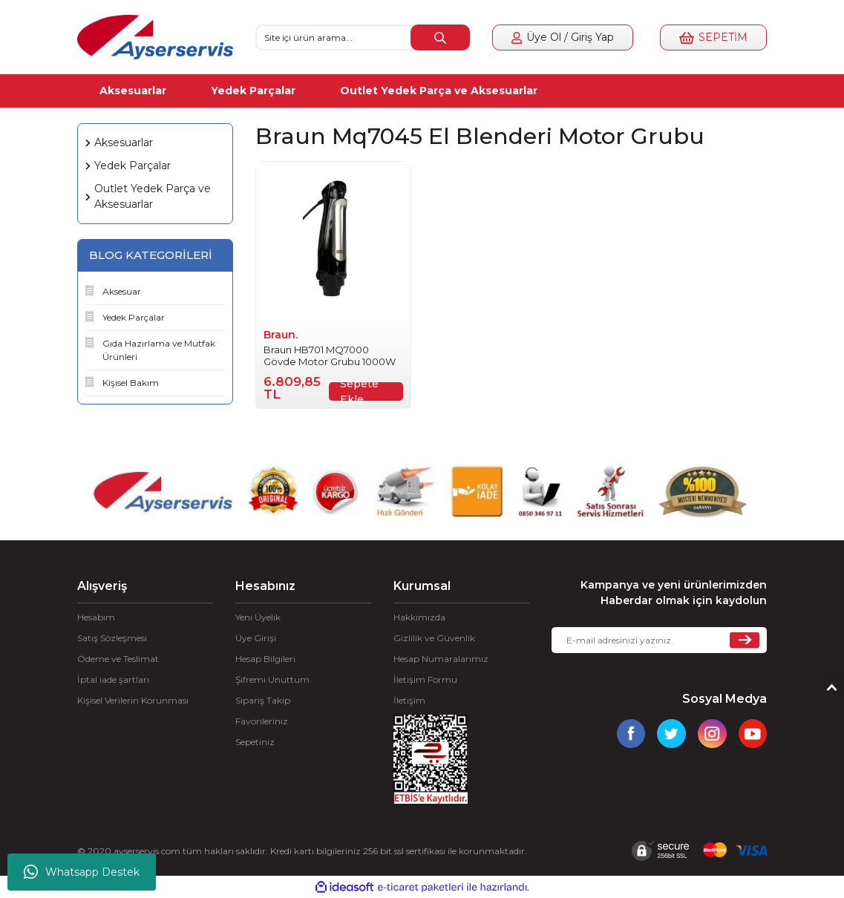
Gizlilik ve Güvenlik (434, 637)
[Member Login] (562, 37)
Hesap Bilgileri (265, 658)
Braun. (281, 334)
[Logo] (155, 37)
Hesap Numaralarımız (440, 658)
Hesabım (96, 617)
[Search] (363, 37)
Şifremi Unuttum (272, 679)
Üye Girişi (255, 637)
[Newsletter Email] (659, 640)
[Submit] (744, 640)
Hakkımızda (419, 617)
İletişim (409, 700)
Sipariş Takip (262, 700)
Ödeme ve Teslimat (118, 658)
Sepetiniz (255, 741)
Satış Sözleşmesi (112, 637)
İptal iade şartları (113, 679)
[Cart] (713, 37)
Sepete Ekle (359, 391)
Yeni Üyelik (258, 617)
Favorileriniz (261, 721)
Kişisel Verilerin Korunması (133, 700)
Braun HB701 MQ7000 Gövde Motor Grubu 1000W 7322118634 (330, 355)
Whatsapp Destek (82, 872)
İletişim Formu (425, 679)
